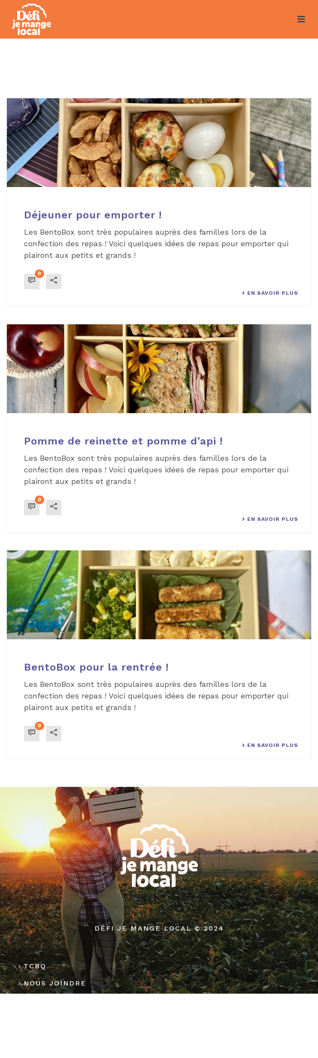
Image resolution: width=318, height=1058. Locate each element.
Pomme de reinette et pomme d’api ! (123, 441)
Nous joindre (52, 983)
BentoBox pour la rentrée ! (96, 667)
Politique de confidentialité (90, 1017)
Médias (37, 1000)
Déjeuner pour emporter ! (93, 215)
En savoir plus (270, 293)
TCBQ (32, 966)
